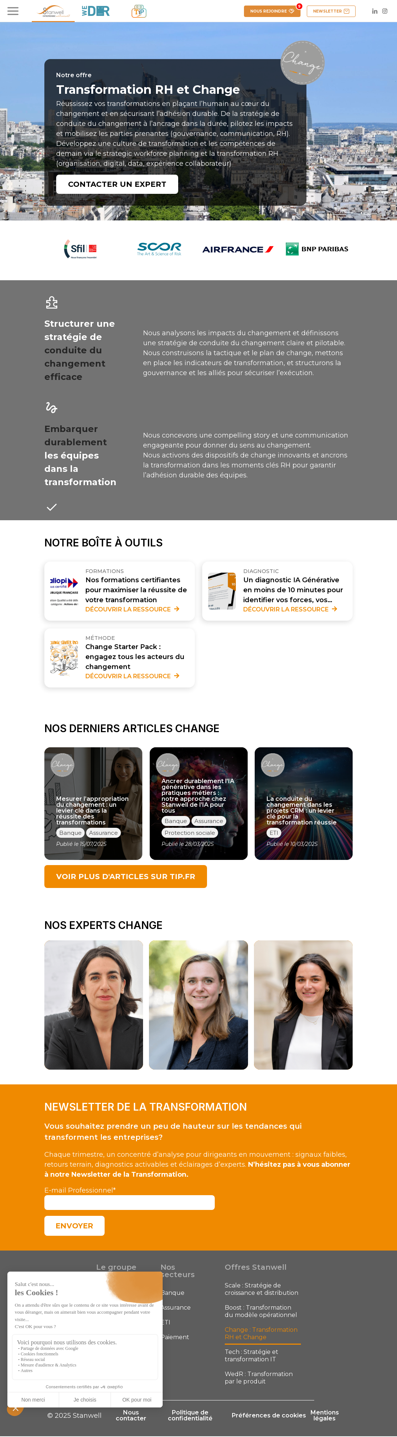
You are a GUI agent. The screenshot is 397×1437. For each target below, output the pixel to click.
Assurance (175, 1308)
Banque (172, 1293)
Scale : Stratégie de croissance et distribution (261, 1290)
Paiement (174, 1337)
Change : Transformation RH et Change (261, 1334)
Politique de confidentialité (188, 1416)
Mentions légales (325, 1416)
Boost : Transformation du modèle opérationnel (261, 1312)
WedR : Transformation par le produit (259, 1378)
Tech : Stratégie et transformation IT (251, 1356)
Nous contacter (130, 1416)
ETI (165, 1323)
